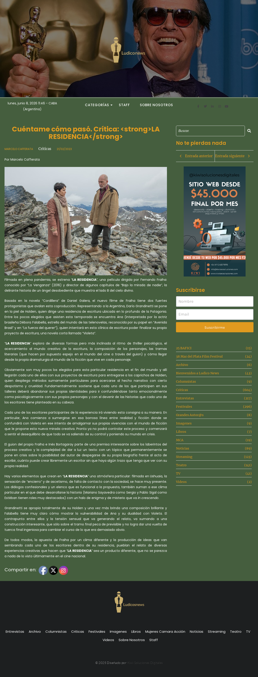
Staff (124, 105)
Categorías (98, 105)
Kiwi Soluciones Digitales (145, 663)
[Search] (210, 131)
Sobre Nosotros (156, 105)
